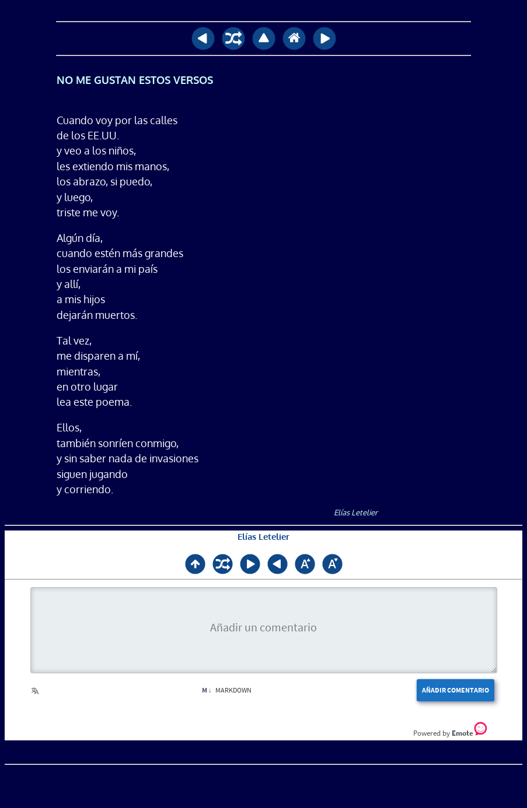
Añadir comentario (455, 690)
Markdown (227, 690)
